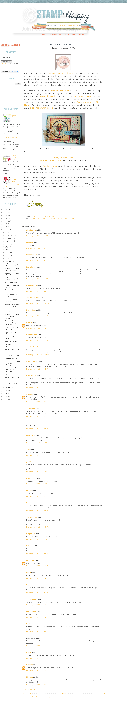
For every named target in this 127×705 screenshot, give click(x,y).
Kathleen (29, 546)
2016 (6, 215)
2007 (6, 400)
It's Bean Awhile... (11, 358)
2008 (6, 397)
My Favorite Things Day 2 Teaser (12, 274)
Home (44, 34)
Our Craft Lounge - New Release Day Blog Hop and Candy (12, 182)
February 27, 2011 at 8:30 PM (37, 685)
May (7, 252)
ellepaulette (30, 560)
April (7, 255)
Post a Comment (30, 689)
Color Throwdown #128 (12, 350)
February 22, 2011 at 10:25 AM (37, 316)
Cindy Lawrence (32, 361)
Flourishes (60, 218)
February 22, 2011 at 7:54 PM (37, 428)
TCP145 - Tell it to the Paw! (11, 328)
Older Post (101, 693)
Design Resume (55, 34)
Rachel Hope (31, 478)
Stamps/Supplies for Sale (75, 34)
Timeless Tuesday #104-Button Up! (12, 354)
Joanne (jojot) (31, 599)
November (9, 235)
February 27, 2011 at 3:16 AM (37, 670)
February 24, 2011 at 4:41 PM (37, 592)
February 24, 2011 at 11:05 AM (37, 566)
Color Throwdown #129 (12, 311)
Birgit (28, 585)
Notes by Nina (31, 335)
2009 (6, 394)
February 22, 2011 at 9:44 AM (37, 291)
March (7, 258)
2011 (6, 230)
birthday (34, 218)
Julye (28, 449)
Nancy (28, 652)
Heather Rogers (32, 503)
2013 (6, 224)
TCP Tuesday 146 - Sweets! (12, 295)
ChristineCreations (33, 347)
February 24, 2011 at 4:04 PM (37, 578)
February (9, 261)
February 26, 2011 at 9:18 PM (37, 658)
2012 (6, 227)
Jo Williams (31, 409)
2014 (6, 221)
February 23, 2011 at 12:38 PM (37, 484)
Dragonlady (30, 534)
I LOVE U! (8, 374)
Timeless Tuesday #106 (11, 291)
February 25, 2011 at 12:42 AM (37, 617)
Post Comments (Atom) (41, 697)
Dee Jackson (31, 310)
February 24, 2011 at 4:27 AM (37, 539)
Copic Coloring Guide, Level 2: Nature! (16, 117)
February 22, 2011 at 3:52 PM (37, 416)
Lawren (29, 491)
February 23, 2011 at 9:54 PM (37, 510)
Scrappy (29, 665)
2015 (6, 218)
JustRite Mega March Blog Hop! (11, 138)
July (7, 247)
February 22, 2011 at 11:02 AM (37, 340)
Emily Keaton (31, 611)
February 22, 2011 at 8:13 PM (37, 443)
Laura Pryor (30, 267)
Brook (28, 573)
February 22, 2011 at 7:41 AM (37, 260)
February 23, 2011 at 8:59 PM (37, 496)
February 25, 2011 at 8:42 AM (37, 631)
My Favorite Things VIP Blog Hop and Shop (12, 316)
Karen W (29, 242)
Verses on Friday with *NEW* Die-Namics (12, 369)
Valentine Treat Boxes (10, 333)
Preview (4, 64)
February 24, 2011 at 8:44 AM (37, 554)
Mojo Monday (70, 218)
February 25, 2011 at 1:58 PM (37, 646)
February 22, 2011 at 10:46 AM (37, 328)
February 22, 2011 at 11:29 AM (37, 355)
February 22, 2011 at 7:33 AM (37, 236)
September (9, 241)
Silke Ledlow (31, 230)
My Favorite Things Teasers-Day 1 (12, 279)
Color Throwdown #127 (12, 378)
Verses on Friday (11, 307)
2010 (6, 391)
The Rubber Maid (32, 298)
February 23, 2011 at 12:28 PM (37, 472)
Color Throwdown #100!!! (16, 157)
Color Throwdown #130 (12, 286)
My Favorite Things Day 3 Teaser (12, 269)
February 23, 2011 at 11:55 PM (37, 527)
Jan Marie (30, 462)
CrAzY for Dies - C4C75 (11, 300)
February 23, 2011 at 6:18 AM (37, 455)
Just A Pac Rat (31, 517)
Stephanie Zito (32, 255)
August (8, 244)
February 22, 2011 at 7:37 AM (37, 248)
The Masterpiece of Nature (12, 345)
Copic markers (42, 218)
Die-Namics (52, 218)
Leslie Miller (30, 435)
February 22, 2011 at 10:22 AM (37, 303)
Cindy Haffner (31, 285)
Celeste (29, 322)
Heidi (28, 624)
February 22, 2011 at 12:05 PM (37, 388)
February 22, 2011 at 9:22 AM (37, 279)
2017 (6, 212)
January (8, 387)
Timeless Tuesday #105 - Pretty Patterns (11, 322)
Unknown (29, 394)
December (9, 232)
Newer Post (26, 693)
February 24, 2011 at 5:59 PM (37, 605)
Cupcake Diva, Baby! (12, 304)
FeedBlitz (4, 66)
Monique (29, 677)
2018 (6, 209)
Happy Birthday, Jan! (12, 282)
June (7, 250)
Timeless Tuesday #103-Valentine (11, 382)
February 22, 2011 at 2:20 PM (37, 402)
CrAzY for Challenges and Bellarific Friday (13, 363)
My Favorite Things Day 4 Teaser (12, 265)
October (8, 238)
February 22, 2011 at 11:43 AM (37, 369)
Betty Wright (31, 376)
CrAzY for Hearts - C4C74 (12, 338)
